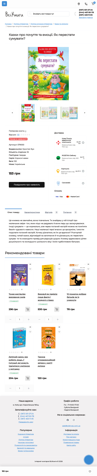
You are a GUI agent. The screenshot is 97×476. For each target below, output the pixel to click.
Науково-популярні (26, 442)
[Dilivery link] (83, 143)
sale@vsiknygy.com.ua (71, 426)
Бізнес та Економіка (26, 451)
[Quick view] (30, 264)
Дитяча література (21, 24)
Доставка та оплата (71, 434)
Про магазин (71, 437)
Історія (26, 437)
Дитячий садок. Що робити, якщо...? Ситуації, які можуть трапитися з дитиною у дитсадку (19, 363)
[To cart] (27, 309)
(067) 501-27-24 (86, 10)
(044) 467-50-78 (86, 12)
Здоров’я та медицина (25, 448)
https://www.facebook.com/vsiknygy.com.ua (68, 420)
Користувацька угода (71, 440)
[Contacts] (86, 3)
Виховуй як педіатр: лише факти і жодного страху (47, 297)
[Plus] (28, 319)
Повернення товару (71, 442)
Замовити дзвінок (86, 17)
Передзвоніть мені (26, 422)
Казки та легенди (61, 24)
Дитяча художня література (41, 24)
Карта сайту (71, 445)
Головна (8, 24)
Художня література (26, 434)
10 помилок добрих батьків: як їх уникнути (76, 297)
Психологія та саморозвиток (26, 445)
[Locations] (78, 3)
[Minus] (10, 319)
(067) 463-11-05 (85, 15)
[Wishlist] (30, 269)
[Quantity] (19, 319)
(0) (18, 135)
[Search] (30, 13)
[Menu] (4, 3)
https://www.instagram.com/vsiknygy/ (74, 420)
